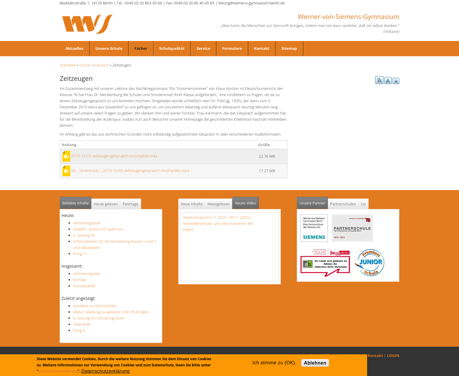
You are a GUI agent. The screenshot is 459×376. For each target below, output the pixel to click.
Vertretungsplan (87, 222)
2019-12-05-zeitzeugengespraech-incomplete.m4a (114, 155)
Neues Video (245, 203)
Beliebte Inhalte (75, 203)
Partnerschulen (343, 203)
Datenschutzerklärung (58, 371)
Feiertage (130, 203)
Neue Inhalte (192, 203)
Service (203, 48)
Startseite (68, 65)
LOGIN (393, 355)
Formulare (232, 48)
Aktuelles (74, 48)
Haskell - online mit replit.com (98, 229)
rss (363, 203)
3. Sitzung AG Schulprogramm (98, 318)
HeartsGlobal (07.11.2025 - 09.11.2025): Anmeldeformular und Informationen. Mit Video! (218, 223)
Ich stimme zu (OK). (274, 362)
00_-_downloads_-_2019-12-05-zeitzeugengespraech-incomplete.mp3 (130, 170)
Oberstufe (81, 324)
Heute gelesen (106, 203)
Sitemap (289, 48)
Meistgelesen (219, 203)
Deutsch (102, 65)
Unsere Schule (108, 48)
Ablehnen (315, 362)
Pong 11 (80, 253)
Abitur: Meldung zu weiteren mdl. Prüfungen (111, 312)
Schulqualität (172, 48)
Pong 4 (79, 330)
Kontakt (261, 48)
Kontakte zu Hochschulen (95, 305)
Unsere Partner (313, 201)
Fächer (140, 48)
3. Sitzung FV (84, 235)
